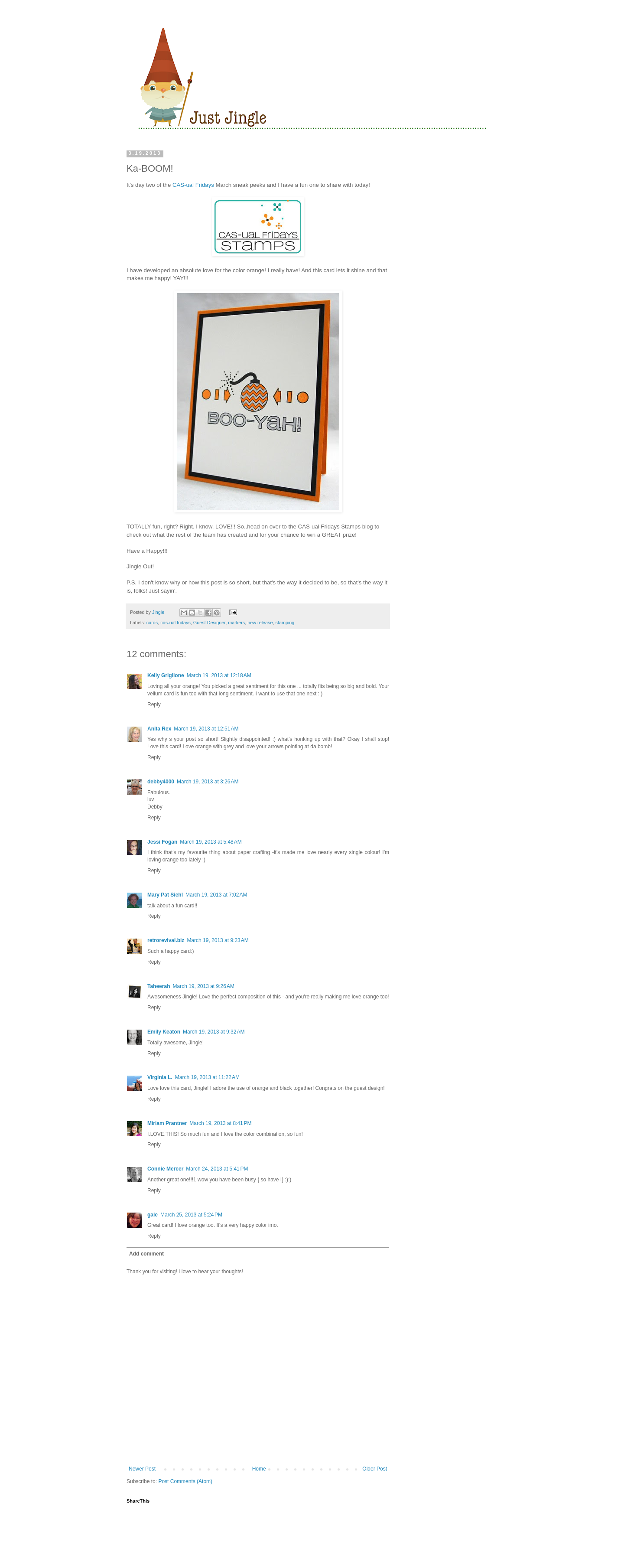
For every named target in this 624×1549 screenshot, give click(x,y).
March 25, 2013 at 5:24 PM (191, 1215)
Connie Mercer (165, 1169)
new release (260, 622)
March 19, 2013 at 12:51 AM (206, 729)
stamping (284, 622)
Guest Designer (209, 622)
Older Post (374, 1469)
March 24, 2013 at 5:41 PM (217, 1169)
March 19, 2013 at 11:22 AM (207, 1077)
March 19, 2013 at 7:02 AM (216, 895)
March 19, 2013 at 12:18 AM (219, 675)
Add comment (146, 1254)
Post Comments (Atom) (185, 1481)
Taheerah (158, 986)
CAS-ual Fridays (193, 185)
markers (236, 622)
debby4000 (160, 782)
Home (259, 1469)
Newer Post (142, 1469)
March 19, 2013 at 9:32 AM (213, 1032)
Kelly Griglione (165, 675)
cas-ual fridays (175, 622)
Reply (154, 704)
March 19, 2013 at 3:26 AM (207, 782)
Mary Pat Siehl (165, 895)
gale (152, 1215)
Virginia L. (159, 1077)
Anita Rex (159, 729)
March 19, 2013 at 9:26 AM (203, 986)
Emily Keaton (163, 1032)
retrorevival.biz (165, 940)
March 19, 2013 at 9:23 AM (217, 940)
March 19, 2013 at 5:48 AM (210, 842)
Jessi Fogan (162, 842)
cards (152, 622)
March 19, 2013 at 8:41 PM (220, 1123)
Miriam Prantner (167, 1123)
